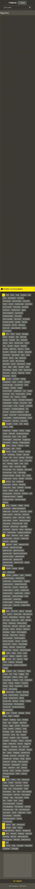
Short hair (13, 756)
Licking (16, 590)
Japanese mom (23, 544)
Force (15, 457)
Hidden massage (25, 520)
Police (5, 683)
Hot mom (15, 511)
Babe (15, 367)
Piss (15, 671)
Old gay (5, 668)
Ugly (13, 824)
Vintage (8, 827)
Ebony (8, 445)
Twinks (26, 797)
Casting (23, 379)
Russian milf (6, 707)
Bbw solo (13, 352)
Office (5, 662)
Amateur (23, 295)
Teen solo (19, 785)
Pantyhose (21, 671)
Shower (17, 726)
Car (24, 391)
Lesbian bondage (17, 596)
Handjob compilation (24, 532)
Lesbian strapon (17, 581)
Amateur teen (15, 310)
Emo (13, 448)
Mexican (15, 650)
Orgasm (8, 659)
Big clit (11, 358)
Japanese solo (18, 562)
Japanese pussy (7, 565)
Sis (20, 747)
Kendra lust (11, 572)
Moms (12, 629)
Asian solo (6, 328)
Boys (4, 367)
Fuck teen (18, 466)
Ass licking (26, 319)
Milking (5, 647)
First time (29, 457)
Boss (27, 355)
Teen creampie (26, 791)
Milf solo (5, 629)
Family (14, 451)
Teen (7, 779)
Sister (7, 713)
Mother (9, 614)
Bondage (25, 334)
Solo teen (14, 747)
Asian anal (26, 301)
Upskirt (8, 824)
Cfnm (26, 385)
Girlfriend (25, 493)
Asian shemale (15, 328)
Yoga (13, 845)
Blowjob (11, 337)
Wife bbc (13, 836)
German (14, 484)
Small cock (6, 762)
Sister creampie (23, 762)
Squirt (10, 716)
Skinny (28, 713)
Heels (28, 517)
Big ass (5, 340)
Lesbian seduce (7, 590)
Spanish (24, 765)
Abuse (24, 328)
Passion (17, 683)
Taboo (13, 779)
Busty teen (6, 376)
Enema (14, 445)
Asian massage (7, 319)
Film (21, 463)
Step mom (23, 723)
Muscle (17, 641)
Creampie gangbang (18, 409)
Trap (11, 797)
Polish (26, 686)
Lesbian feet (7, 587)
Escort (18, 448)
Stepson (5, 738)
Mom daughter (21, 632)
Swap (24, 729)
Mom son (14, 611)
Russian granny (18, 704)
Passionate (28, 680)
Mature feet (6, 644)
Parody (5, 686)
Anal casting (6, 301)
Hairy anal (23, 511)
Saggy (11, 726)
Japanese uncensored (20, 553)
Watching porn (7, 839)
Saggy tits (27, 744)
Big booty (21, 373)
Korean (8, 568)
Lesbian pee (6, 596)
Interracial (15, 535)
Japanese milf (18, 559)
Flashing (9, 463)
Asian (12, 295)
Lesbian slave (19, 593)
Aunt (4, 298)
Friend (28, 475)
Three (29, 812)
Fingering (20, 469)
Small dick (26, 770)
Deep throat (17, 439)
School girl (21, 756)
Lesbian (8, 575)
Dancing (15, 442)
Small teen (11, 768)
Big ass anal (27, 370)
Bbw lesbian (6, 370)
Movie (5, 623)
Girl (31, 493)
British (5, 337)
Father (16, 463)
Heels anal (17, 514)
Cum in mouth (7, 391)
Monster (22, 635)
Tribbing (5, 797)
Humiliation (6, 529)
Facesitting (11, 454)
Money (5, 617)
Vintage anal (26, 830)
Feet (4, 454)
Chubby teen (17, 391)
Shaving (14, 762)
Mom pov (22, 626)
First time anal (7, 472)
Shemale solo (7, 759)
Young (8, 845)
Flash (11, 466)
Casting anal (6, 400)
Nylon (14, 653)
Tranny (25, 782)
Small (4, 729)
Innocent (16, 538)
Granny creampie (8, 499)
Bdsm (12, 334)
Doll (19, 436)
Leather (27, 593)
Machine (18, 629)
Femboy (21, 457)
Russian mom (13, 698)
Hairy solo (21, 517)
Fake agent (28, 469)
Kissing (15, 568)
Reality (22, 701)
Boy (4, 346)
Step (18, 738)
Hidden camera (7, 514)
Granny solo (6, 487)
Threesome (25, 779)
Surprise (23, 735)
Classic (15, 400)
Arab (17, 295)
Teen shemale (7, 821)
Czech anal (13, 415)
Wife (7, 833)
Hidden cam (6, 511)
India (21, 535)
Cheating (5, 388)
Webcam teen (26, 839)
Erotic (27, 445)
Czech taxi (6, 394)
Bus (18, 340)
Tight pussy (21, 812)
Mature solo (15, 620)
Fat (14, 469)
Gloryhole (22, 484)
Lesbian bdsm (7, 599)
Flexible (21, 478)
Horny (21, 529)
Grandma (20, 487)
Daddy (26, 424)
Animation (22, 325)
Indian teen (24, 538)
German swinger (20, 499)
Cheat (29, 418)
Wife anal (17, 839)
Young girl (20, 845)
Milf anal (14, 626)
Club (30, 403)
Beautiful (23, 346)
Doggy (28, 430)
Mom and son (27, 614)
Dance (5, 433)
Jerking (27, 562)
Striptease (6, 747)
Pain (26, 677)
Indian (8, 535)
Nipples (5, 656)
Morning (5, 635)
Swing (22, 759)
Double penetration (22, 433)
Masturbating (23, 644)
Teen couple (18, 797)
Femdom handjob (8, 475)
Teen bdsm (16, 815)
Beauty (17, 346)
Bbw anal (23, 337)
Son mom (26, 747)
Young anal (28, 845)
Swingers (15, 723)
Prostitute (25, 683)
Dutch (24, 436)
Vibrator (18, 830)
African (11, 304)
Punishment (18, 686)
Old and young (7, 665)
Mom (7, 611)
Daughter (9, 424)
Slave (4, 723)
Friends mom (7, 478)
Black (11, 343)
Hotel (30, 511)
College (15, 403)
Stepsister (25, 738)
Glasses (5, 502)
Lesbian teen (24, 590)
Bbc (17, 337)
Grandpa (27, 487)
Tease (21, 800)
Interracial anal (7, 538)
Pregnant (9, 671)
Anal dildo (25, 307)
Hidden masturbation (18, 508)
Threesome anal (8, 809)
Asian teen (28, 304)
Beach (18, 334)
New (25, 656)
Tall (16, 809)
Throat (14, 812)
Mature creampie (8, 641)
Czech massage (8, 385)
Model (13, 632)
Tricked (9, 800)
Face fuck (28, 478)
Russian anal (7, 701)
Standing (18, 770)
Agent (23, 310)
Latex (21, 575)
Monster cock (21, 647)
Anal (7, 295)
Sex (28, 756)
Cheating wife (7, 403)
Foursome (28, 460)
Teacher (5, 785)
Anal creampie (16, 301)
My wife (24, 641)
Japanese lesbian (19, 550)
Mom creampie (7, 638)
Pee (27, 674)
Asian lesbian (7, 331)
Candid (24, 397)
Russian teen (24, 695)
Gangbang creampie (9, 496)
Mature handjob (25, 650)
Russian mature (13, 695)
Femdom (21, 451)
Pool (21, 680)
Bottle (28, 373)
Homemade (6, 508)
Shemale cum (25, 753)
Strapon (5, 720)
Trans (5, 782)
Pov (10, 674)
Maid (28, 617)
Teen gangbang (8, 806)
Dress (14, 436)
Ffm (10, 457)
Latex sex (16, 605)
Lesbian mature (8, 593)
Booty (13, 364)
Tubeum (13, 2)
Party (15, 674)
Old (14, 659)
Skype (5, 750)
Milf (4, 614)
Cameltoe (29, 406)
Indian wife (13, 541)
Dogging (14, 430)
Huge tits (14, 529)
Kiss (4, 572)
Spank (5, 744)
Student (29, 750)
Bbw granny (15, 355)
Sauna (25, 732)
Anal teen (20, 298)
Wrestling (6, 836)
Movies (14, 644)
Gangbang (20, 481)
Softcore (24, 768)
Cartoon (17, 397)
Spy (9, 723)
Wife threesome (23, 836)
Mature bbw (13, 635)
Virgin (14, 827)
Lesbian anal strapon (21, 602)
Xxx (7, 842)
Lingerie (26, 581)
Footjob (18, 454)
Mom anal (6, 620)
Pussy (21, 677)
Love (26, 596)
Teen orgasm (26, 794)
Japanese (9, 544)
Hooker (15, 520)
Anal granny (6, 325)
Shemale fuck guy (8, 773)
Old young (19, 662)
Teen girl (27, 806)
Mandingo (6, 632)
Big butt (13, 373)
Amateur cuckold (8, 322)
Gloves (11, 490)
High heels (28, 529)
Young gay (15, 848)
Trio (14, 791)
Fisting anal (14, 460)
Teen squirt (6, 812)
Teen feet (17, 794)
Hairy (7, 505)
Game (22, 490)
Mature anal (17, 614)
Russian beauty (7, 704)
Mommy (22, 617)
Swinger (16, 716)
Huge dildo (23, 526)
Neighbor (19, 656)
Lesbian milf (23, 587)
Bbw (7, 334)
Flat (23, 475)
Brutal (27, 349)
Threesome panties (9, 818)
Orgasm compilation (20, 665)
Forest (15, 478)
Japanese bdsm (7, 562)
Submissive (6, 765)
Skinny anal (25, 726)
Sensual (20, 744)
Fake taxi (26, 454)
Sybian (9, 753)
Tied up (19, 818)
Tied (18, 791)
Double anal (6, 436)
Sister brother (13, 750)
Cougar (5, 415)
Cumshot (6, 397)
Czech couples (7, 406)
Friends (5, 466)
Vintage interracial (8, 830)
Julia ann (5, 547)
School (5, 726)
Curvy (15, 406)
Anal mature (19, 313)
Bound (14, 376)
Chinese (27, 382)
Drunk (15, 424)
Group (5, 490)
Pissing (5, 674)
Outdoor (11, 662)
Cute (12, 394)
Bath (20, 370)
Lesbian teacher (8, 584)
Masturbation (13, 617)
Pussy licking (7, 680)
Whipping (21, 833)
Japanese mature (8, 556)
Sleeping (21, 713)
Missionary (12, 623)
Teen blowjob (19, 806)
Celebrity (13, 388)
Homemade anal (17, 523)
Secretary (28, 741)
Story (13, 735)
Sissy (18, 720)
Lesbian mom (20, 578)
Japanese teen (7, 559)
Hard (25, 523)
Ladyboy (15, 575)
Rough (5, 698)
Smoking (25, 720)
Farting (18, 475)
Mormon (12, 647)
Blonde (5, 358)
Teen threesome (24, 809)
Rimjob (28, 701)
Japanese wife (7, 550)
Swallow (10, 729)
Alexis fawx (17, 319)
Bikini (22, 355)
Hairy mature (7, 520)
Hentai (27, 505)
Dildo (11, 427)
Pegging (21, 674)
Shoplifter (6, 741)
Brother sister (19, 343)
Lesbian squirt (7, 605)
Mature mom (7, 650)
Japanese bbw (19, 556)
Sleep (4, 716)
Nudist (8, 653)
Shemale (14, 713)
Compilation (6, 382)
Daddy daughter (24, 442)
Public (28, 671)
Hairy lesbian (14, 526)
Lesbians (28, 575)
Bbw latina (6, 364)
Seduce (21, 741)
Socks (12, 770)
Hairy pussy (6, 523)
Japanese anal (7, 553)
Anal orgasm (12, 298)
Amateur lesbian (8, 316)
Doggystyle (26, 439)
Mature (21, 611)
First (15, 472)
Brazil (28, 364)
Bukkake (12, 340)
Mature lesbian (21, 623)
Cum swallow (7, 418)
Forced (8, 451)
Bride (27, 367)
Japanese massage (16, 547)
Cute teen (15, 421)
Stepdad (12, 738)
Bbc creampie (20, 361)
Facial (21, 460)
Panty (11, 686)
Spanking (12, 720)
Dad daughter (7, 439)
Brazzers (5, 352)
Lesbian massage (8, 578)
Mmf (22, 620)
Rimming (25, 692)
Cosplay (21, 406)
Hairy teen (26, 514)
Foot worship (7, 469)
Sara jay (5, 770)
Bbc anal (5, 361)
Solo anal (6, 776)
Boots (27, 343)
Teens (12, 785)
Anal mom (6, 310)
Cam (26, 412)
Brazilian (21, 367)
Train (15, 800)
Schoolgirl (14, 741)
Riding (5, 695)
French (5, 457)
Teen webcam (7, 794)
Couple (29, 391)
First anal (6, 460)
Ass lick (14, 325)
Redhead (15, 701)
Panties (15, 677)
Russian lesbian (7, 710)
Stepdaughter (16, 765)
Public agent (6, 677)
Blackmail (24, 340)
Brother (5, 349)
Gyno (14, 487)
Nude (25, 653)
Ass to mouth (7, 307)
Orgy (25, 659)
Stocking (5, 756)
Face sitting (21, 472)
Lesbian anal (7, 581)
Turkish (11, 782)
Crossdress (6, 409)
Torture (26, 785)
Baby (9, 367)
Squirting (18, 732)
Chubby (20, 382)
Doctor (5, 427)
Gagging (19, 496)
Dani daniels (6, 442)
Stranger (15, 759)
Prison (5, 689)
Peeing (11, 683)
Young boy (6, 848)
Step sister (6, 735)
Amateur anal (19, 304)
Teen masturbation (9, 803)
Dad (21, 424)
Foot (26, 463)
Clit (27, 409)
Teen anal (18, 782)
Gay (13, 481)
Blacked (20, 352)
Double (21, 430)
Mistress (28, 620)
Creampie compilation (25, 400)
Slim (18, 768)
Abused (24, 322)
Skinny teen (12, 744)
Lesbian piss (17, 599)
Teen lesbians (7, 815)
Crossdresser (19, 385)
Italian (26, 535)
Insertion (5, 541)
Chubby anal (6, 421)
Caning (29, 394)
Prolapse (15, 680)
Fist (4, 463)
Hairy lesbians (11, 532)
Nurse (19, 653)
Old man (19, 659)
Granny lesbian (7, 493)
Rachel (21, 698)
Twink (26, 788)
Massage (28, 611)
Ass (29, 295)
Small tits (18, 729)
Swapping (16, 753)
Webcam (13, 833)
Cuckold (8, 379)
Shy (18, 735)
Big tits (5, 343)
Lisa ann (15, 587)
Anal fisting (16, 307)
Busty (12, 361)
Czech (14, 382)
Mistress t (26, 629)
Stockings (6, 732)
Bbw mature (21, 364)
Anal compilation (8, 313)
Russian (18, 692)
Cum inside (23, 403)
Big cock (20, 349)
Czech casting (20, 394)
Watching (28, 833)
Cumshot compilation (16, 412)
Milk (28, 626)
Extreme (20, 445)
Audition (17, 322)
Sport (4, 768)
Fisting (28, 451)
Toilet (5, 788)
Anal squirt (18, 316)
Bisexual (10, 346)
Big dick (14, 370)
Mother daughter (19, 638)
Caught (20, 388)
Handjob (13, 505)
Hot (4, 532)
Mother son (6, 626)
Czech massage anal (24, 415)
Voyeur (20, 827)
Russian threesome (18, 707)
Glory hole (17, 493)
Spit (4, 753)
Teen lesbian (7, 791)
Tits (4, 800)
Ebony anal (6, 448)
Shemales (22, 750)
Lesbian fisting (7, 608)
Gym (16, 490)
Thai (18, 779)
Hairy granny (7, 517)
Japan (15, 544)
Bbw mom (6, 373)
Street (17, 773)
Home (14, 517)
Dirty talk (11, 433)
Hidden (20, 505)
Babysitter (28, 352)
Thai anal (19, 803)
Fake (24, 466)
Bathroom (13, 349)
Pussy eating (13, 689)
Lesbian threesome (20, 584)
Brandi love (6, 355)
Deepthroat (6, 430)
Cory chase (23, 421)
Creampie (16, 379)
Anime (5, 304)
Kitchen (21, 568)
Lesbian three (25, 605)
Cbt (12, 397)
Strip (12, 732)
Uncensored (20, 824)
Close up (5, 412)
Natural (12, 656)
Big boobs (23, 358)
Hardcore (6, 526)
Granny (8, 481)
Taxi (10, 788)
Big (16, 358)
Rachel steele (10, 692)
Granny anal (6, 484)
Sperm (28, 759)
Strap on (24, 773)
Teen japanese (17, 788)
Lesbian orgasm (8, 602)
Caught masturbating (19, 418)
